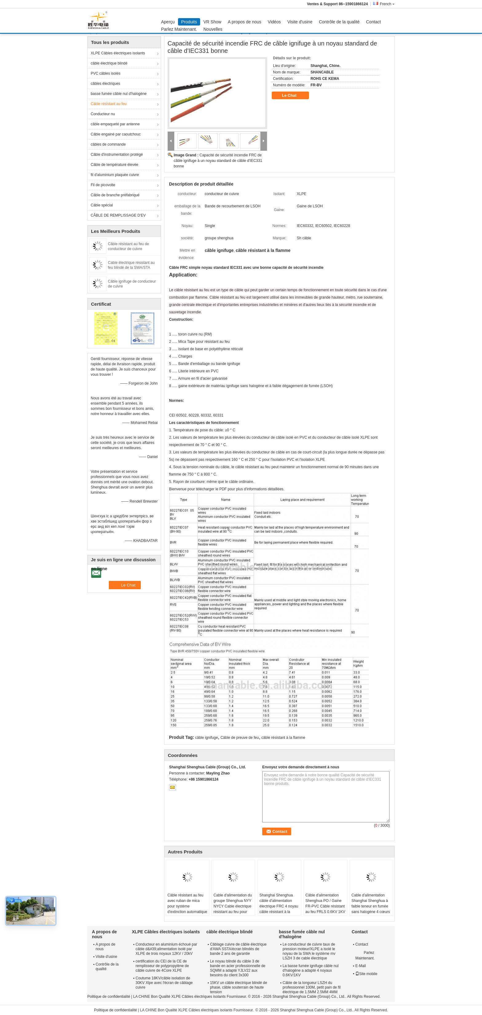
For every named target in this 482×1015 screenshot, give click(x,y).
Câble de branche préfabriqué (115, 195)
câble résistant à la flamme (283, 737)
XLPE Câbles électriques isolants (118, 53)
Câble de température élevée (114, 165)
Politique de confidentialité (108, 996)
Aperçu (168, 21)
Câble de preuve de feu (239, 737)
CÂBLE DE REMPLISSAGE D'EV (118, 215)
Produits (189, 21)
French (387, 4)
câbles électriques (105, 83)
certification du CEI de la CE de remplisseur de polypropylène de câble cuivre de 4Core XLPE (162, 966)
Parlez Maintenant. (179, 29)
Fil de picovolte (103, 185)
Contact (373, 21)
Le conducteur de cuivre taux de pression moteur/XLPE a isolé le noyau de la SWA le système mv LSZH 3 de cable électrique (308, 951)
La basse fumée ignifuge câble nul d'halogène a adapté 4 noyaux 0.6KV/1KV (310, 970)
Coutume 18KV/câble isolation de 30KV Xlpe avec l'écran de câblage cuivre (164, 983)
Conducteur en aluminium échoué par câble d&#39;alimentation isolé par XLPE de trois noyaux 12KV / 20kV (166, 949)
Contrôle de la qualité (339, 21)
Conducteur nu (103, 114)
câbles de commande (108, 144)
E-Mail (360, 966)
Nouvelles (212, 29)
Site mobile (366, 974)
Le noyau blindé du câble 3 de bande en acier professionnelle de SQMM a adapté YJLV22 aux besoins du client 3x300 (237, 968)
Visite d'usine (300, 21)
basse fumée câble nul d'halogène (119, 94)
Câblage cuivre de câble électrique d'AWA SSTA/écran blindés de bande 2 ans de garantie (238, 949)
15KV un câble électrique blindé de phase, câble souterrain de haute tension (238, 987)
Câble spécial (102, 205)
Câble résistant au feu (109, 104)
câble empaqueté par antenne (115, 124)
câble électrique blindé (109, 63)
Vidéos (274, 21)
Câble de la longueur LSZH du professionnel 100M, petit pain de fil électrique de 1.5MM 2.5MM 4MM (311, 987)
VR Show (212, 21)
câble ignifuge (206, 737)
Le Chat (293, 95)
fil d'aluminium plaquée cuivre (115, 175)
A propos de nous (244, 21)
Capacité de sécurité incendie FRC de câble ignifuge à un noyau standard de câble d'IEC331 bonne (218, 160)
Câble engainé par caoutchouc (116, 134)
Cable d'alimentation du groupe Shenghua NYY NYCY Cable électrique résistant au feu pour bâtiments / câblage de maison (232, 909)
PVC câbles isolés (105, 73)
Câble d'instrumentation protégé (117, 154)
